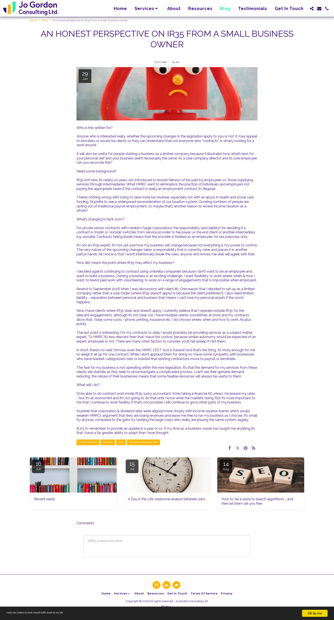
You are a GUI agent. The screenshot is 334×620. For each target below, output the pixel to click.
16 (38, 466)
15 (132, 466)
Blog (45, 20)
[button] (147, 8)
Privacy (165, 606)
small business (88, 442)
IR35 (121, 442)
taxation (108, 442)
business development (143, 442)
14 (225, 466)
